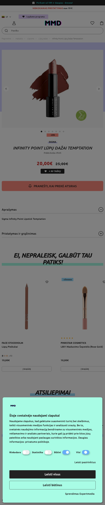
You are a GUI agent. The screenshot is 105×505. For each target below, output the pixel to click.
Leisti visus (52, 474)
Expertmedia (86, 493)
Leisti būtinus (52, 485)
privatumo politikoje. (37, 441)
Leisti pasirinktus (85, 462)
